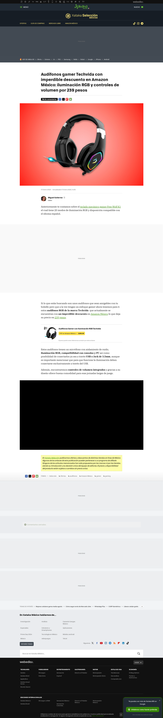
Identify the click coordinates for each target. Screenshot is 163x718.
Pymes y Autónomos (133, 677)
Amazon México (71, 23)
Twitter (63, 99)
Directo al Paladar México (81, 701)
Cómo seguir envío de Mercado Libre (78, 606)
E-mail (70, 99)
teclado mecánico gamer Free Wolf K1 (100, 206)
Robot (82, 59)
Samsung (67, 59)
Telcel (65, 638)
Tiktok (134, 23)
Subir (137, 662)
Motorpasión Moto (99, 676)
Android (106, 59)
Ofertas (23, 23)
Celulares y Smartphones (47, 629)
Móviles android (68, 634)
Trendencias (115, 673)
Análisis (44, 621)
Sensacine (60, 673)
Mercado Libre (55, 23)
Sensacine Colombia (60, 705)
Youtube (101, 643)
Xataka (22, 673)
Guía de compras (37, 23)
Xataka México (81, 7)
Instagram (138, 23)
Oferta (39, 59)
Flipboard (67, 99)
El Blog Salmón (134, 673)
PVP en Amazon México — (71, 333)
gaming (108, 476)
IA (54, 59)
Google (90, 59)
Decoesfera (115, 676)
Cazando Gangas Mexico (69, 622)
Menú (25, 7)
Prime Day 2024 (26, 634)
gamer (98, 476)
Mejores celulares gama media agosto (49, 606)
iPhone (98, 59)
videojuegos (46, 638)
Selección (81, 16)
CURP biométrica (115, 606)
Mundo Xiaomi (25, 687)
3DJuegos (42, 673)
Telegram (142, 23)
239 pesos (60, 317)
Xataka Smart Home (25, 683)
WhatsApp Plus (100, 606)
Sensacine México (63, 701)
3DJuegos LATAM (44, 701)
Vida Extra (42, 676)
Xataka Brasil (24, 704)
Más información (98, 716)
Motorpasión (97, 673)
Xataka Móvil (24, 676)
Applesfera (24, 679)
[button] (56, 197)
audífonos (73, 476)
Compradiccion (116, 679)
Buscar (139, 654)
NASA (75, 59)
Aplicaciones (67, 628)
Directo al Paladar (81, 673)
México (22, 638)
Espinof (59, 676)
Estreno (47, 59)
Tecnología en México (49, 634)
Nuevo (137, 7)
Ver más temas (26, 644)
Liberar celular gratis (131, 606)
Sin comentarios (50, 99)
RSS (114, 643)
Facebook (60, 99)
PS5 (59, 59)
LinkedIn (123, 643)
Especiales (24, 628)
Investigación (25, 621)
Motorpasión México (97, 701)
